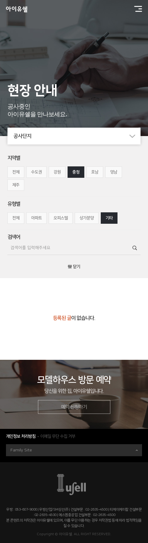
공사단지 (77, 136)
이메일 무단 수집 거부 (57, 436)
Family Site (74, 450)
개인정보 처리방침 (21, 436)
